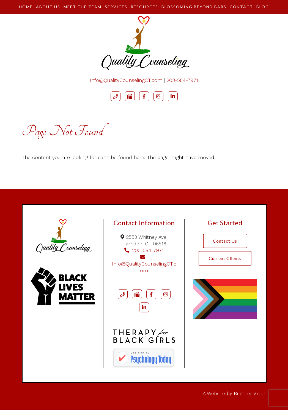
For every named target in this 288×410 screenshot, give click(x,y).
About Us (48, 6)
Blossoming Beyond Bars (193, 6)
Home (26, 6)
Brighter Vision (250, 393)
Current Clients (225, 258)
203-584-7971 (182, 80)
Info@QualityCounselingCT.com (126, 80)
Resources (144, 6)
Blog (262, 6)
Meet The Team (83, 6)
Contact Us (225, 241)
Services (116, 6)
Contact (241, 6)
